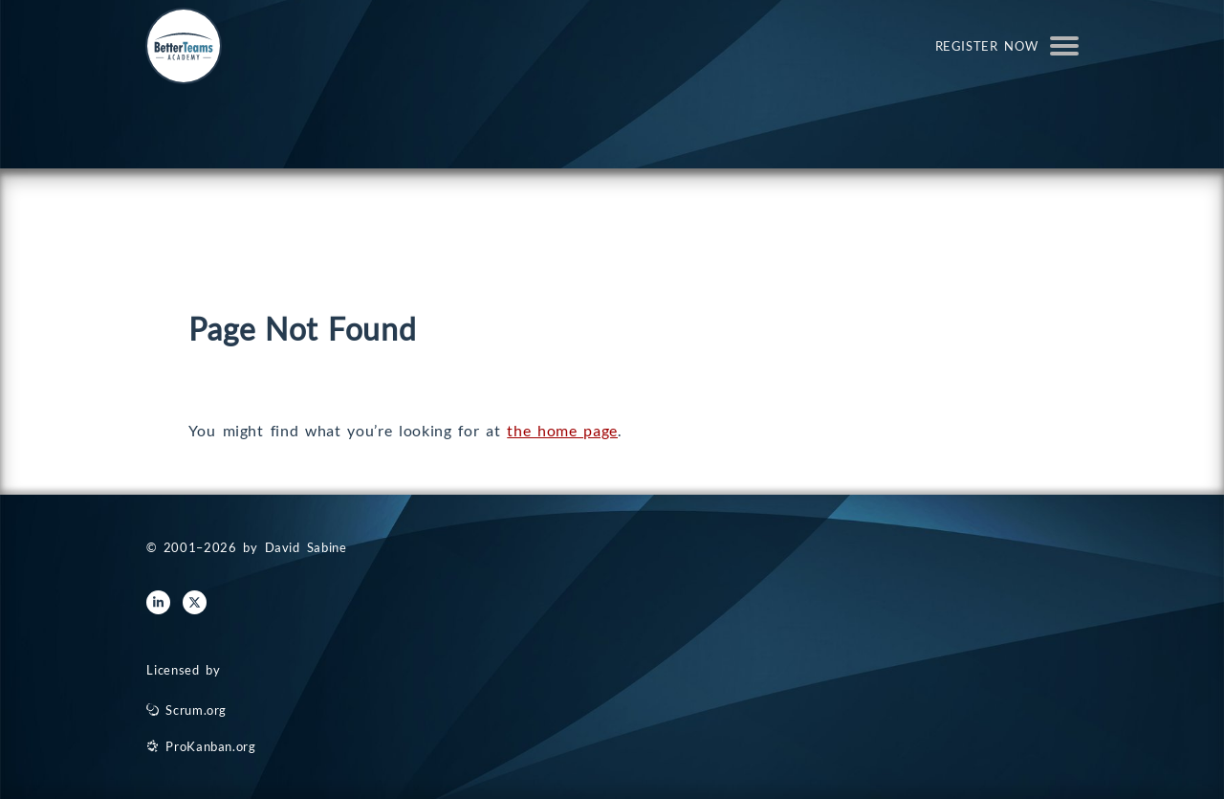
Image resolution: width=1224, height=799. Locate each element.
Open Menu (1064, 45)
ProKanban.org (210, 746)
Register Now (986, 46)
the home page (562, 430)
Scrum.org (196, 710)
